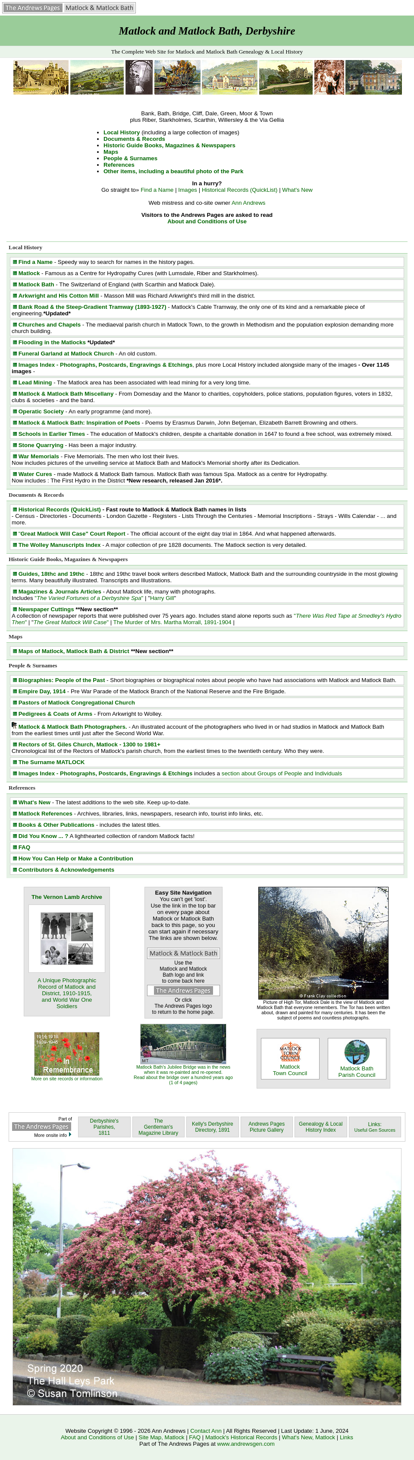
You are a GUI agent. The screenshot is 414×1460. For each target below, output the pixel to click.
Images (187, 190)
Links (346, 1437)
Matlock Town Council (290, 1067)
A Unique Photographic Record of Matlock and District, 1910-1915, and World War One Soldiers (67, 993)
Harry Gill (162, 598)
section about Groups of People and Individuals (282, 773)
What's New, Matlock (308, 1437)
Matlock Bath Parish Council (357, 1069)
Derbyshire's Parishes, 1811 (104, 1127)
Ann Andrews (249, 203)
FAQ (195, 1437)
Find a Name (157, 190)
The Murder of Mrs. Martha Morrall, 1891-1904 (172, 622)
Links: (374, 1127)
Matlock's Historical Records (241, 1437)
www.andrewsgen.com (246, 1444)
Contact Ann (206, 1431)
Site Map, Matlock (162, 1437)
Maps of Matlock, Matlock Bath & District (74, 651)
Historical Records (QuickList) (240, 190)
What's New (297, 190)
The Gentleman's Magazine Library (158, 1127)
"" (88, 598)
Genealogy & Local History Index (320, 1127)
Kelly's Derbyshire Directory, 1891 (212, 1127)
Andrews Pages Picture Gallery (266, 1127)
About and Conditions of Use (207, 221)
